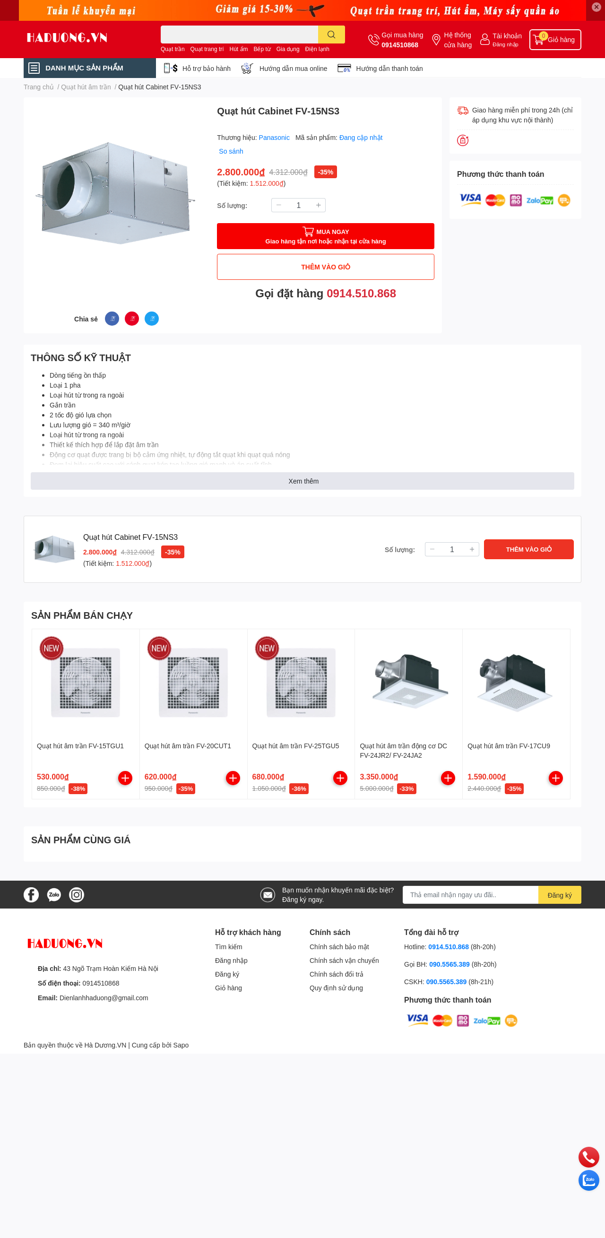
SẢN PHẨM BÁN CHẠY (82, 615)
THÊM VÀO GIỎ (325, 267)
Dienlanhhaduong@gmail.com (104, 998)
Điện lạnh (317, 48)
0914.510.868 (361, 293)
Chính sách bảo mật (339, 947)
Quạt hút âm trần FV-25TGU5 (295, 746)
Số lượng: (232, 205)
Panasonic (275, 137)
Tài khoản (507, 36)
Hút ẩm (239, 48)
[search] (331, 34)
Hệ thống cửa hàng (458, 40)
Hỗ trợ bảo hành (206, 68)
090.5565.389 (450, 964)
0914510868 (399, 45)
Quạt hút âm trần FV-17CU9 (508, 746)
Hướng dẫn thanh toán (389, 68)
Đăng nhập (506, 44)
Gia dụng (288, 48)
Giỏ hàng (228, 988)
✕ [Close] (596, 7)
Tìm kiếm (228, 947)
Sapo (181, 1045)
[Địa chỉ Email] (492, 895)
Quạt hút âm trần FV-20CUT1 (188, 746)
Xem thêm (304, 481)
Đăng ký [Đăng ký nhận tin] (560, 895)
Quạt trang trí (207, 48)
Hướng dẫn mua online (293, 68)
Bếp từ (261, 48)
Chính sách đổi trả (336, 974)
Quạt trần (173, 48)
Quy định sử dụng (336, 988)
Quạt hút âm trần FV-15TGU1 (80, 746)
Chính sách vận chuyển (344, 960)
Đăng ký (227, 974)
